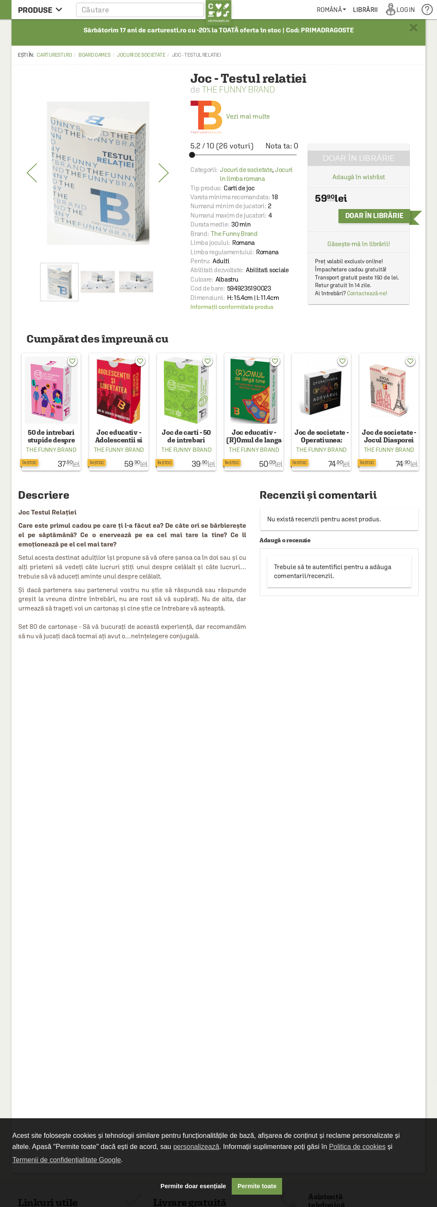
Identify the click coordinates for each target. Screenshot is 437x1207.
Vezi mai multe (230, 116)
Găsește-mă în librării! (358, 243)
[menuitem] (331, 9)
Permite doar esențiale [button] (193, 1186)
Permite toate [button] (257, 1186)
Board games (95, 55)
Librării (365, 9)
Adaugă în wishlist (358, 176)
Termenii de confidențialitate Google (66, 1159)
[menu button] (42, 9)
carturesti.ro (54, 55)
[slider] (244, 155)
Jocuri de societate (141, 55)
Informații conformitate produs (232, 306)
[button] (154, 9)
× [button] (413, 27)
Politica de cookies (357, 1146)
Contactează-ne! (367, 293)
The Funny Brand (238, 89)
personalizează (196, 1146)
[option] (98, 173)
